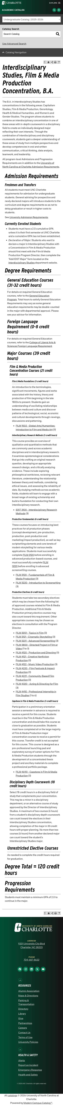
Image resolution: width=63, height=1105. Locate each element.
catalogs (12, 1095)
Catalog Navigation (16, 52)
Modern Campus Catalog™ (38, 1103)
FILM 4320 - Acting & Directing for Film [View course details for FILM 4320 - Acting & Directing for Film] (37, 684)
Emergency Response (30, 1070)
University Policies (28, 1042)
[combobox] (31, 19)
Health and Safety (28, 1074)
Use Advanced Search (14, 43)
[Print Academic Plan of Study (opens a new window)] (45, 62)
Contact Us (24, 1032)
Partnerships (25, 1023)
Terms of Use (25, 1037)
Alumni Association (28, 991)
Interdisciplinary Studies (21, 262)
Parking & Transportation (26, 1002)
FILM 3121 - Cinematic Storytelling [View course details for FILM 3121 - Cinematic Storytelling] (34, 636)
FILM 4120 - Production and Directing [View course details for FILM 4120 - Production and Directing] (36, 652)
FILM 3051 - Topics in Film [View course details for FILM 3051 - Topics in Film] (30, 633)
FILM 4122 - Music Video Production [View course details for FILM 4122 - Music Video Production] (35, 664)
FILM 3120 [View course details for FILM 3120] (28, 555)
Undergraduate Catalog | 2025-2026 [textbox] (23, 19)
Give (20, 1018)
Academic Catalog (13, 10)
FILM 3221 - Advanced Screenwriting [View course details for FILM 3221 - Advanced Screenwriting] (35, 640)
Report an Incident (28, 1065)
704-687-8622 (31, 959)
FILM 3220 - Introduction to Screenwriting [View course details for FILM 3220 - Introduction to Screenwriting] (38, 582)
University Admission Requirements (28, 217)
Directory (23, 1008)
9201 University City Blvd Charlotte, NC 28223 (31, 945)
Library (22, 1013)
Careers (22, 1027)
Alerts (21, 1060)
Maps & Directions (28, 995)
